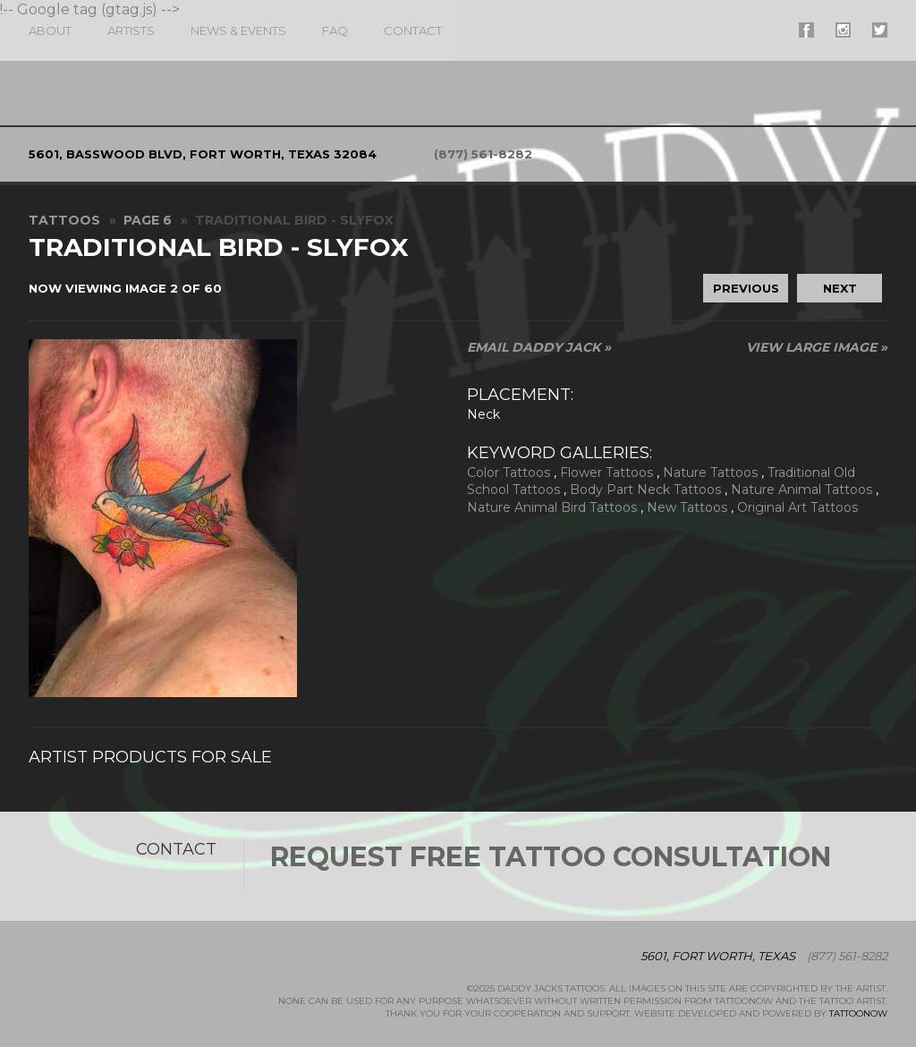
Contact (413, 30)
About (50, 30)
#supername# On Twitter (879, 30)
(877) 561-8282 (483, 154)
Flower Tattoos (606, 472)
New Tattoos (687, 507)
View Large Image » (816, 347)
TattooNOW (858, 1013)
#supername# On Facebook (806, 30)
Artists (131, 30)
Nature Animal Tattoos (801, 489)
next (840, 288)
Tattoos (64, 220)
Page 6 (147, 220)
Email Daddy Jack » (539, 347)
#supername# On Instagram (843, 30)
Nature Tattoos (710, 472)
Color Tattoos (508, 472)
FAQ (335, 30)
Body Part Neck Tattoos (645, 489)
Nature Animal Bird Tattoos (552, 507)
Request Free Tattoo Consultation (550, 856)
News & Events (238, 30)
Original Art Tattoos (797, 507)
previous (746, 288)
